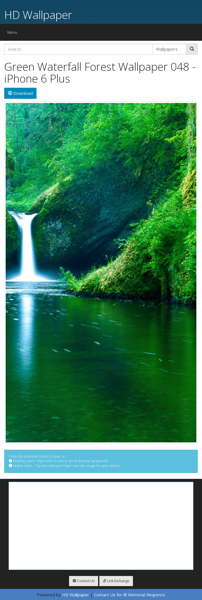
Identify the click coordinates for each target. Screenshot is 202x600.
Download (20, 93)
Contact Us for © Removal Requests (129, 594)
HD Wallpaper (38, 14)
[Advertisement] (101, 525)
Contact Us (83, 580)
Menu (13, 33)
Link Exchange (116, 580)
